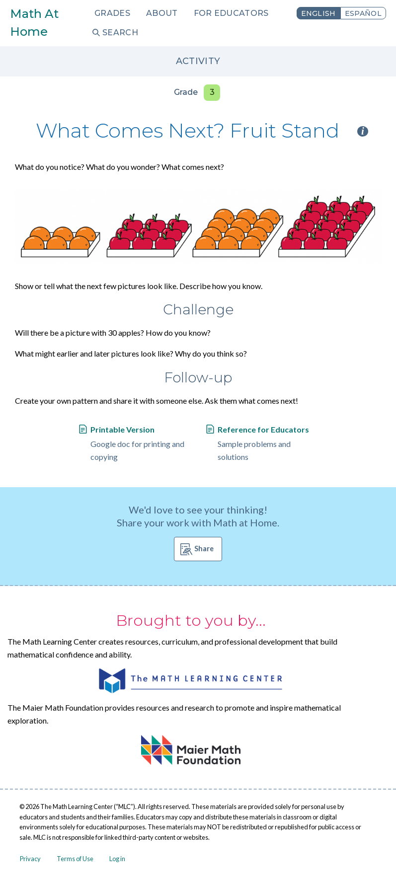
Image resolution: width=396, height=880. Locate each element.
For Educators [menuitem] (231, 13)
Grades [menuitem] (112, 13)
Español (363, 13)
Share (204, 548)
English (318, 13)
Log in (117, 859)
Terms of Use (75, 859)
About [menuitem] (162, 13)
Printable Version (122, 429)
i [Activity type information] (362, 131)
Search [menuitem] (120, 32)
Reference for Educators (263, 429)
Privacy (30, 859)
